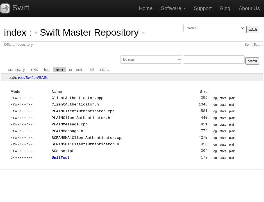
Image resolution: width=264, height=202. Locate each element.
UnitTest (61, 157)
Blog (225, 8)
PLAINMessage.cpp (70, 124)
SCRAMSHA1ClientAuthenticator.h (85, 144)
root (21, 77)
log (47, 69)
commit (75, 69)
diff (91, 69)
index (15, 32)
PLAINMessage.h (67, 131)
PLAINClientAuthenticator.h (81, 117)
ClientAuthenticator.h (75, 104)
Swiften (32, 77)
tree (59, 69)
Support (203, 8)
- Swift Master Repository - (89, 32)
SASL (43, 77)
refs (34, 69)
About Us (249, 8)
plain (232, 98)
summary (16, 69)
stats (104, 69)
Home (146, 8)
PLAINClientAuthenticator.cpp (83, 111)
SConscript (63, 150)
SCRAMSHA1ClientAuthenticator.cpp (88, 137)
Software (173, 8)
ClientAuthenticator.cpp (77, 97)
